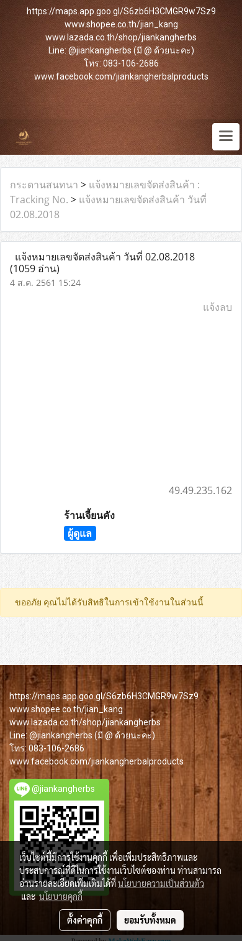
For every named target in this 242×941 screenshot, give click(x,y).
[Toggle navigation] (226, 136)
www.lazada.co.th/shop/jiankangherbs (121, 37)
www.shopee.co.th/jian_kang (121, 24)
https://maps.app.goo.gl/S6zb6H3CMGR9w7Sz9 (121, 11)
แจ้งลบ (217, 307)
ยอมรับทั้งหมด (150, 919)
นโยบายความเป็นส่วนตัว (161, 883)
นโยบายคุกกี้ (61, 896)
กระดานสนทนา (44, 184)
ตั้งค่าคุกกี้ (84, 919)
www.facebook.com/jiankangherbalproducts (121, 76)
